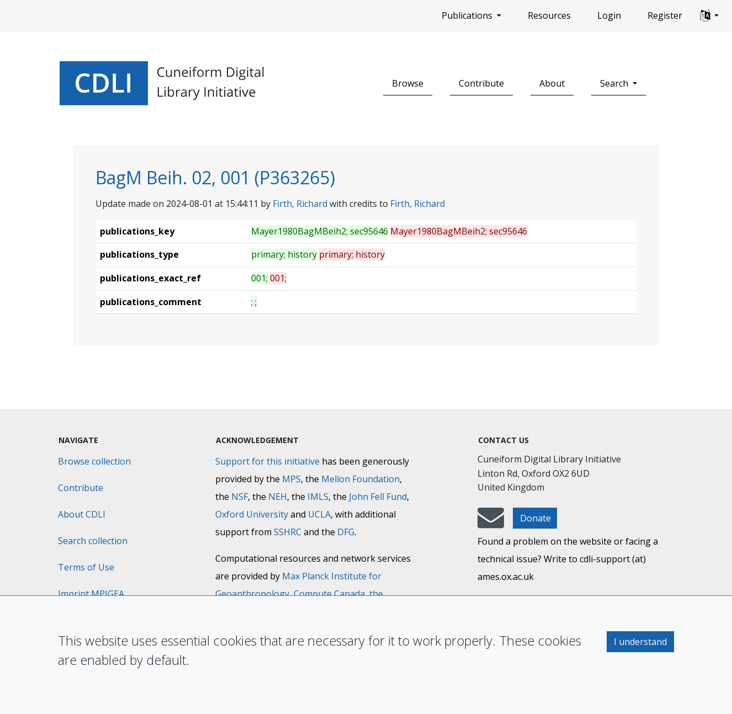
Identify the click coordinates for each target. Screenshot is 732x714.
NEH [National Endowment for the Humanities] (277, 497)
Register (665, 15)
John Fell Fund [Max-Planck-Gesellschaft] (378, 497)
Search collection (93, 541)
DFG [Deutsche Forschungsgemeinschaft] (345, 532)
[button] (709, 16)
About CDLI (81, 514)
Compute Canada (329, 594)
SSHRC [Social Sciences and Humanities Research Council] (287, 532)
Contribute (481, 83)
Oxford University (251, 514)
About (552, 83)
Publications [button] (468, 15)
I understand (640, 642)
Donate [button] (535, 518)
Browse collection (94, 461)
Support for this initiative (267, 461)
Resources (549, 15)
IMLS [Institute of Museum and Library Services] (317, 497)
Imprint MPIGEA (91, 594)
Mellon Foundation (360, 479)
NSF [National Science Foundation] (239, 497)
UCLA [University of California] (319, 514)
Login (609, 15)
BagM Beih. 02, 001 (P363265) (215, 177)
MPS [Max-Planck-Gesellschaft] (291, 479)
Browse (407, 83)
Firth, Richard (300, 204)
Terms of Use (86, 567)
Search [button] (615, 83)
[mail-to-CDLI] (491, 523)
